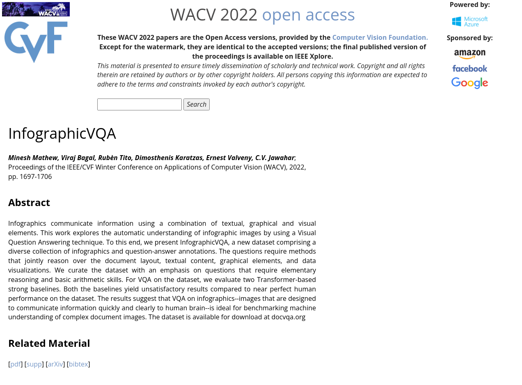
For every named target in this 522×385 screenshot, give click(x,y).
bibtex (78, 364)
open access (308, 14)
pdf (15, 364)
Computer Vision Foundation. (380, 37)
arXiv (55, 364)
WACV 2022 (214, 14)
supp (34, 364)
